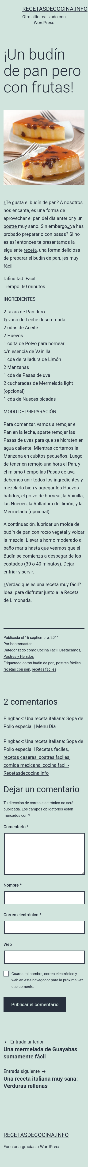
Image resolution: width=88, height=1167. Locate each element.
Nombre (13, 885)
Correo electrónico (22, 914)
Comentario (16, 826)
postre (11, 226)
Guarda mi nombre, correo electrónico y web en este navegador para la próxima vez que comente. (47, 980)
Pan (30, 312)
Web (8, 944)
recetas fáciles (44, 669)
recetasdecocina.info (55, 9)
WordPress (50, 1146)
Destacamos (69, 650)
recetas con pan (17, 669)
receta (30, 250)
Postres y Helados (19, 656)
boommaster (21, 644)
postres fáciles (68, 663)
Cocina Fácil (47, 650)
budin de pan (43, 663)
